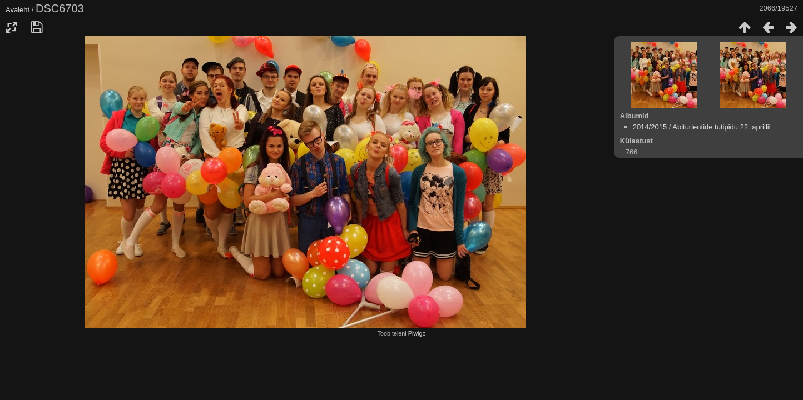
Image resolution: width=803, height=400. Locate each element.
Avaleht (17, 10)
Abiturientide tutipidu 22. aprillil (721, 127)
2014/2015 (650, 127)
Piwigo (417, 333)
